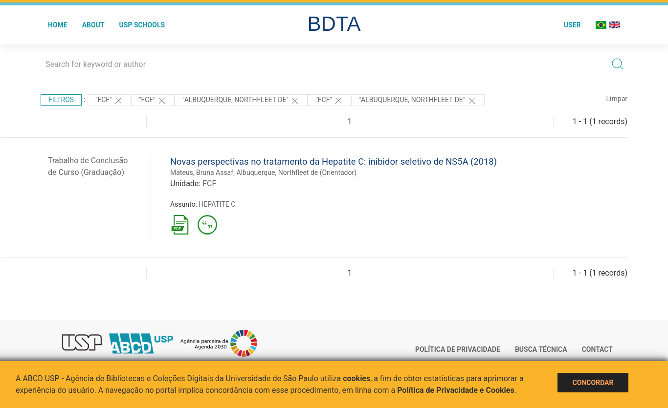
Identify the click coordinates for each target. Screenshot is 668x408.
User (572, 25)
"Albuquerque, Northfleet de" (241, 101)
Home (57, 25)
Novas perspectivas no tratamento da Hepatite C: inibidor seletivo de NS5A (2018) (333, 161)
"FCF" (109, 101)
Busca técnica (541, 349)
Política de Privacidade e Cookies (455, 390)
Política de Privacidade (457, 349)
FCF (209, 183)
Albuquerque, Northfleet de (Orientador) (297, 172)
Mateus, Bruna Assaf (201, 172)
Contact (597, 349)
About (93, 25)
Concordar (593, 383)
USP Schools (142, 25)
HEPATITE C (217, 204)
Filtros (61, 100)
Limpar (616, 99)
